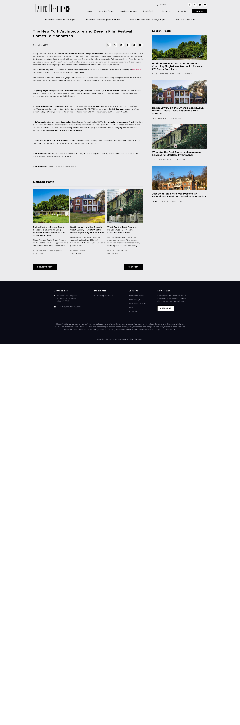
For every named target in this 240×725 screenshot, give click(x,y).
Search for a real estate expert (60, 20)
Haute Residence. (119, 343)
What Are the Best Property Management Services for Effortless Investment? (123, 231)
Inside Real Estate (101, 12)
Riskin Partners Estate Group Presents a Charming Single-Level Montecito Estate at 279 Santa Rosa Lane (177, 67)
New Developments (123, 12)
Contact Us (161, 12)
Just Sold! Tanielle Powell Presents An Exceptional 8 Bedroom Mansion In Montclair (179, 196)
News (84, 12)
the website (137, 70)
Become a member (185, 20)
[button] (108, 45)
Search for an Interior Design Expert (148, 20)
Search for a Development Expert (103, 20)
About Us (177, 12)
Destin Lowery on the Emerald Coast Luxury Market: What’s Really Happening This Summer (178, 111)
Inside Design (144, 12)
